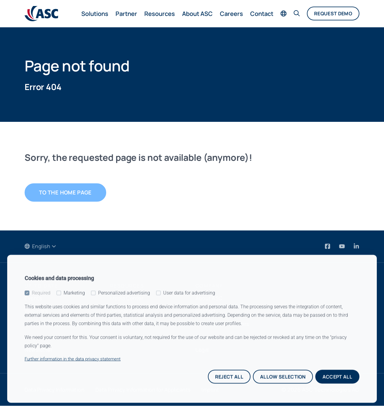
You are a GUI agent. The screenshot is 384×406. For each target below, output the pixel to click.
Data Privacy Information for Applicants (151, 389)
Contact (261, 14)
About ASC (197, 14)
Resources (159, 14)
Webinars (37, 311)
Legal (203, 349)
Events (34, 298)
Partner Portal (128, 311)
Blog (30, 337)
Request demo (333, 13)
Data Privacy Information (57, 389)
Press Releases (45, 324)
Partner (126, 14)
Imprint (223, 389)
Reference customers (224, 324)
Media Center (128, 298)
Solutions (94, 14)
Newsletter (39, 349)
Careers (231, 14)
